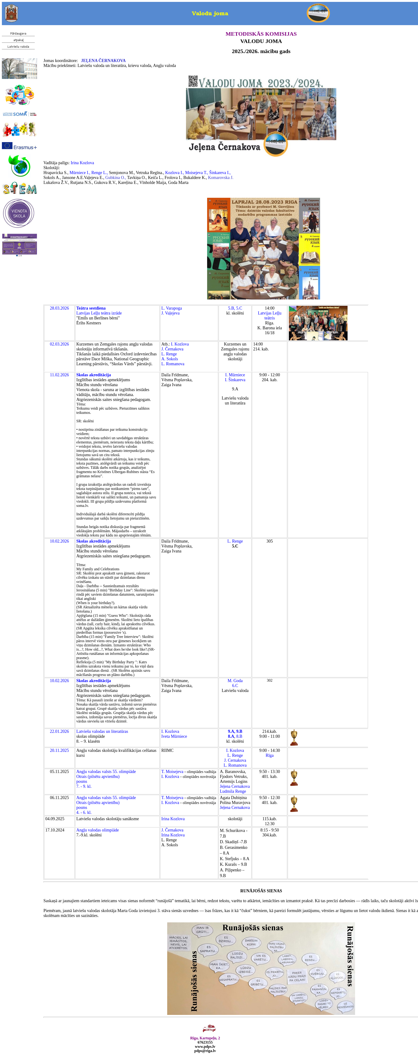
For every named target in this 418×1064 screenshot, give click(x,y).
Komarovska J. (220, 177)
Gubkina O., (116, 177)
